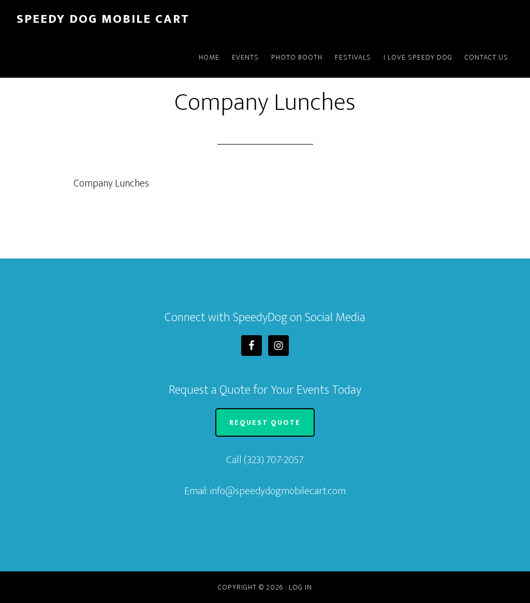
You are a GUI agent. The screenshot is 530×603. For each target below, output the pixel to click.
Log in (300, 587)
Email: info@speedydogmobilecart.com (265, 491)
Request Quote (265, 422)
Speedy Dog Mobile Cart (103, 19)
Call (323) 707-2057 (265, 460)
